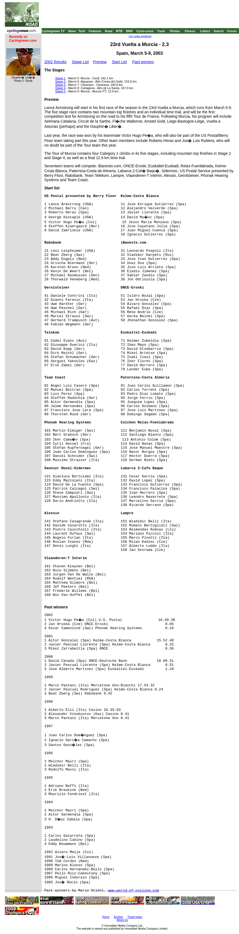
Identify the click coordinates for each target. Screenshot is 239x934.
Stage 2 (60, 81)
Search (219, 31)
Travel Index (135, 916)
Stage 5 (60, 91)
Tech (81, 31)
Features (95, 31)
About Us (122, 919)
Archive (118, 916)
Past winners (143, 62)
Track (161, 31)
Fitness (190, 31)
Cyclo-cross (145, 31)
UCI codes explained (140, 36)
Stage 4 (60, 88)
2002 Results (55, 62)
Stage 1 (60, 78)
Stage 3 (60, 84)
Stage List (80, 62)
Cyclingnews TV (53, 31)
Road (109, 31)
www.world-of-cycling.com (133, 890)
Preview (100, 62)
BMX (129, 31)
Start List (119, 62)
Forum (232, 31)
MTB (119, 31)
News (72, 31)
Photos (175, 31)
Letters (205, 31)
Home (106, 916)
